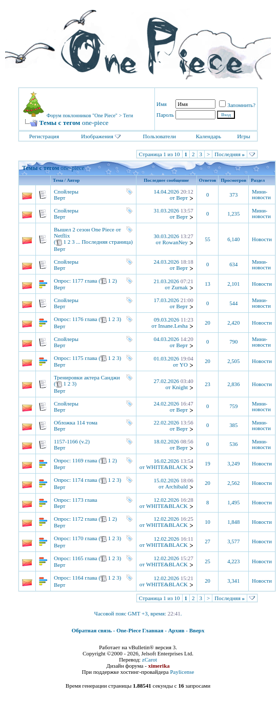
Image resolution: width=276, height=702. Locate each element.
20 (207, 323)
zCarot (149, 659)
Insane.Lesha (173, 326)
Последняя (229, 154)
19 (207, 463)
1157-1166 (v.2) (72, 441)
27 (207, 541)
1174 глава (84, 480)
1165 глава (84, 558)
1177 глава (84, 281)
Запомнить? (237, 105)
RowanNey (175, 242)
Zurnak (179, 287)
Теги (128, 115)
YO (184, 364)
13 (207, 284)
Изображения (97, 136)
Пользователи (159, 136)
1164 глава (84, 578)
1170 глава (84, 538)
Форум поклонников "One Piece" (82, 115)
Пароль (165, 115)
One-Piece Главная (140, 630)
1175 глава (84, 358)
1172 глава (84, 519)
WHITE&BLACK (167, 467)
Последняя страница (106, 242)
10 (207, 522)
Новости (262, 239)
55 (207, 239)
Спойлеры (66, 191)
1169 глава (84, 460)
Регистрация (44, 136)
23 (207, 384)
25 (207, 561)
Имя (161, 104)
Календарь (208, 136)
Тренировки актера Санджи (87, 377)
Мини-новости (261, 194)
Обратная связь (92, 630)
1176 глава (84, 319)
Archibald (176, 486)
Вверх (197, 630)
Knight (180, 387)
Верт (59, 198)
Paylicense (182, 672)
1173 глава (84, 500)
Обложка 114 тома (75, 422)
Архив (176, 630)
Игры (243, 136)
